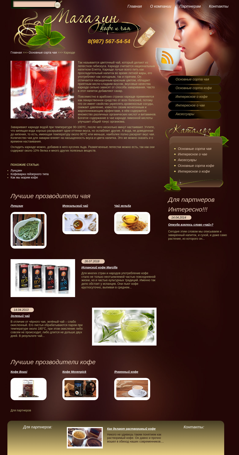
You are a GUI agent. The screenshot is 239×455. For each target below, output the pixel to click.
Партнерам (190, 6)
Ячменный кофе (126, 371)
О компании (160, 6)
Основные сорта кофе (194, 88)
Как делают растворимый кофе (131, 428)
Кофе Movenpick (74, 371)
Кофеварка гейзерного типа (30, 174)
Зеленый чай (20, 316)
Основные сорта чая (43, 52)
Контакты (218, 6)
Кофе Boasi (19, 371)
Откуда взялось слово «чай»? (190, 224)
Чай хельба (122, 205)
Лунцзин (16, 170)
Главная (135, 6)
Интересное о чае (190, 105)
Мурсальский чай (75, 205)
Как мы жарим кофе (24, 177)
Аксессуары (185, 114)
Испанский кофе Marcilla (99, 267)
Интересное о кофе (191, 96)
